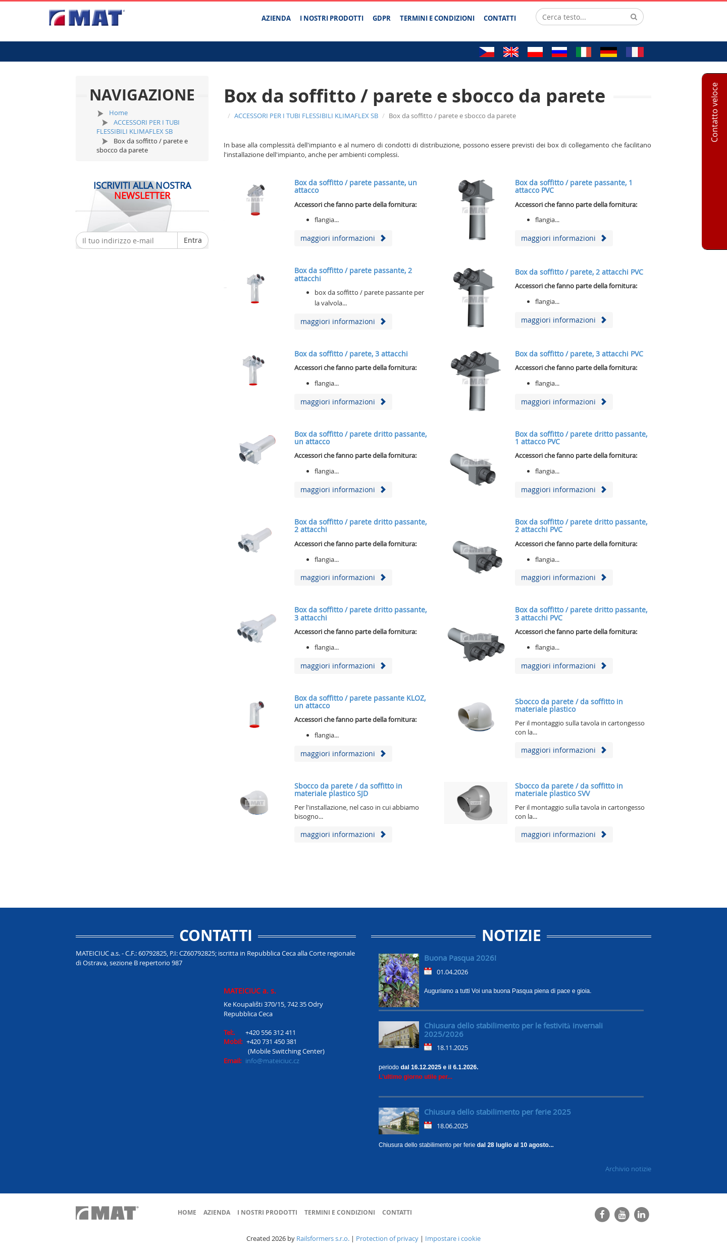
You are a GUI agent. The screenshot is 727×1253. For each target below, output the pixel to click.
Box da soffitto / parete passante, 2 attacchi (353, 274)
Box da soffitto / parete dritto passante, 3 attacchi (360, 613)
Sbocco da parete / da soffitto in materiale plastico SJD (348, 789)
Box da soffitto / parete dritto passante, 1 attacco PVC (581, 437)
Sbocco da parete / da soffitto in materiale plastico (569, 705)
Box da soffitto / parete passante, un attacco (355, 186)
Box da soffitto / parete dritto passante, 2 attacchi (360, 525)
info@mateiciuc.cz (272, 1060)
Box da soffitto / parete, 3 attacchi (351, 353)
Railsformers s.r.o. (322, 1238)
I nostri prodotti (267, 1212)
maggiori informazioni (343, 238)
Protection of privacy (387, 1238)
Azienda (216, 1212)
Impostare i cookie (453, 1238)
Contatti (397, 1212)
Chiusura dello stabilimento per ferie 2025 (497, 1112)
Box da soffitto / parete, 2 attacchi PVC (579, 272)
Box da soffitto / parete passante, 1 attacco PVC (574, 186)
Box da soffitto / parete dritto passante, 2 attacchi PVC (581, 525)
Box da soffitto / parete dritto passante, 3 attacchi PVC (581, 613)
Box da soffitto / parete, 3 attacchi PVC (579, 353)
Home (118, 112)
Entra (193, 240)
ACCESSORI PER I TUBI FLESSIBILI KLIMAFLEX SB (138, 127)
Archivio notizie (628, 1168)
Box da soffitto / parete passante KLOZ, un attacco (360, 701)
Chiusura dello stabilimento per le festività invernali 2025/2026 (513, 1029)
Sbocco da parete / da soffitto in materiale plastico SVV (569, 789)
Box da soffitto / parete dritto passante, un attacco (360, 437)
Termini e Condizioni (339, 1212)
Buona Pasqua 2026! (460, 958)
